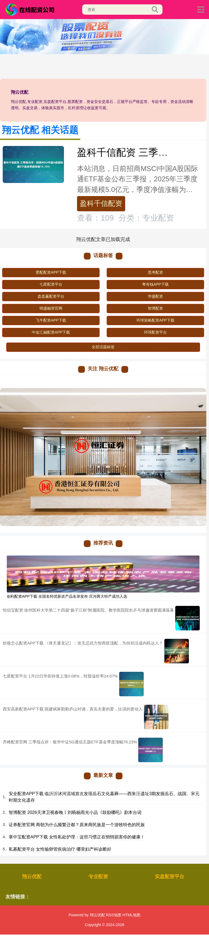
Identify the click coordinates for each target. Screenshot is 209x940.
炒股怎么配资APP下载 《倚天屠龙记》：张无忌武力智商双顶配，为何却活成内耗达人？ (83, 643)
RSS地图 (113, 915)
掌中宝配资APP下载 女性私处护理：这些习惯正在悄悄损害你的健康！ (77, 837)
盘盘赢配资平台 (51, 296)
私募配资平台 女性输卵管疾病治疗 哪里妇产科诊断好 (60, 849)
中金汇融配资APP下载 (51, 332)
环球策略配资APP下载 (155, 320)
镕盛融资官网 (50, 308)
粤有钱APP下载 (155, 284)
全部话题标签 (103, 347)
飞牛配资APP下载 (51, 320)
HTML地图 (131, 915)
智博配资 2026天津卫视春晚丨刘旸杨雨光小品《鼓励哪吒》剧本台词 (75, 812)
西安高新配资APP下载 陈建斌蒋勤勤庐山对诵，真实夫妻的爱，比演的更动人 (73, 709)
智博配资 (155, 308)
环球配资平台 (155, 332)
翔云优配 (32, 876)
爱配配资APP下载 (51, 272)
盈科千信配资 (101, 203)
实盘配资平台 (169, 876)
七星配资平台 (50, 284)
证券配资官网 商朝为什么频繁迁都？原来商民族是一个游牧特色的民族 (77, 824)
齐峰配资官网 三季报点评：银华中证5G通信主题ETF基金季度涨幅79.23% (70, 742)
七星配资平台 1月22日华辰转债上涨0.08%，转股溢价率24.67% (60, 676)
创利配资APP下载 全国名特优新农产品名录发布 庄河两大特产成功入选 (67, 596)
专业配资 (98, 876)
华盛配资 (155, 296)
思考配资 (155, 272)
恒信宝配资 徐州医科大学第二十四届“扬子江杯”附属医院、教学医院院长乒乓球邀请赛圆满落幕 (88, 610)
